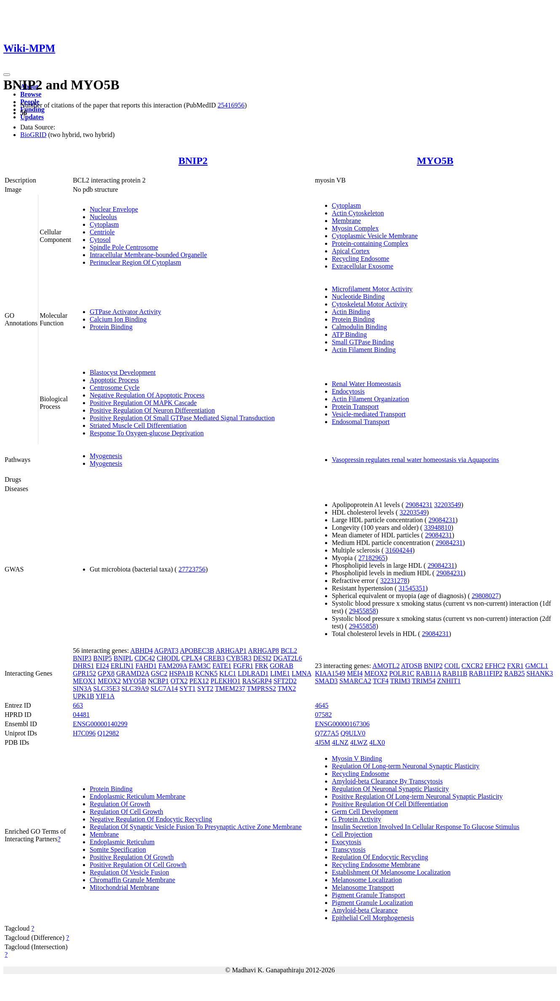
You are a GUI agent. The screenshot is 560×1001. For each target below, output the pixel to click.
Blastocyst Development (123, 372)
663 (78, 705)
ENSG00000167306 (342, 723)
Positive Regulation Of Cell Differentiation (390, 804)
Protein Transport (355, 406)
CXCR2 (472, 665)
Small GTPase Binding (363, 342)
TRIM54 (423, 680)
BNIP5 (102, 658)
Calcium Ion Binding (118, 319)
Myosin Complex (355, 228)
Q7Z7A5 (327, 733)
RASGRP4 (257, 680)
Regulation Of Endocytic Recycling (380, 857)
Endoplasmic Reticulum (122, 841)
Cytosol (100, 239)
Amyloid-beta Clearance (365, 910)
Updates (32, 117)
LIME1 (280, 673)
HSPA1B (181, 673)
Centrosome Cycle (115, 387)
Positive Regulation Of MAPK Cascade (143, 402)
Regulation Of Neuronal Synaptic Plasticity (390, 788)
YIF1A (105, 696)
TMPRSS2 (261, 688)
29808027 (485, 595)
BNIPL (123, 658)
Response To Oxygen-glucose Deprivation (147, 433)
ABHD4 (141, 650)
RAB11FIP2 (485, 673)
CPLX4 (191, 658)
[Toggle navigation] (6, 74)
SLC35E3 (106, 688)
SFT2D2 (284, 680)
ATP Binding (349, 334)
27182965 (371, 557)
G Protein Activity (356, 819)
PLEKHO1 (225, 680)
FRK (261, 665)
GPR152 (84, 673)
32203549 (447, 504)
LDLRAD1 (253, 673)
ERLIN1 (122, 665)
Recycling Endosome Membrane (376, 864)
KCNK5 (206, 673)
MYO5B (435, 160)
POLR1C (401, 673)
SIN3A (82, 688)
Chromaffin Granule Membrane (132, 879)
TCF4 (380, 680)
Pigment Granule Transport (368, 895)
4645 (321, 705)
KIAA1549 (330, 673)
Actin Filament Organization (370, 399)
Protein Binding (111, 326)
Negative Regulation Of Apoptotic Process (147, 395)
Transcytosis (348, 849)
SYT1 (187, 688)
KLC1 (227, 673)
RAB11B (455, 673)
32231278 (393, 580)
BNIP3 (82, 658)
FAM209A (172, 665)
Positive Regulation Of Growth (132, 857)
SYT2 (205, 688)
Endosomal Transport (360, 421)
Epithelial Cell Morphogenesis (373, 917)
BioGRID (33, 134)
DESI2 (262, 658)
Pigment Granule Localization (372, 902)
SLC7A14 (164, 688)
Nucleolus (103, 216)
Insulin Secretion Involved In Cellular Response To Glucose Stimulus (426, 826)
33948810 (437, 527)
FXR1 (515, 665)
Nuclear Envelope (114, 209)
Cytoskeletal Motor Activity (370, 304)
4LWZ (358, 742)
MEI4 (355, 673)
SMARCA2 (355, 680)
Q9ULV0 (353, 733)
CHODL (168, 658)
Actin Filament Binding (364, 349)
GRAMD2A (132, 673)
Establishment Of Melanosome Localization (391, 872)
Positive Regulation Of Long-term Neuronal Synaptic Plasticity (417, 796)
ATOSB (411, 665)
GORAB (281, 665)
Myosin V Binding (357, 758)
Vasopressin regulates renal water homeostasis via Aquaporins (415, 459)
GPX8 (106, 673)
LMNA (301, 673)
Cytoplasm (104, 224)
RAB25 (514, 673)
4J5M (322, 742)
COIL (452, 665)
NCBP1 (158, 680)
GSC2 (159, 673)
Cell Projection (352, 834)
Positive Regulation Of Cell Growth (138, 864)
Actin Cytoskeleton (358, 213)
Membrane (346, 220)
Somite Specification (118, 849)
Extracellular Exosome (362, 266)
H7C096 (84, 733)
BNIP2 (193, 160)
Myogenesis (106, 455)
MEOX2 (109, 680)
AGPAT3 (166, 650)
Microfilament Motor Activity (372, 289)
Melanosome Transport (363, 887)
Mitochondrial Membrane (124, 887)
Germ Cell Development (365, 811)
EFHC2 (495, 665)
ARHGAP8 (263, 650)
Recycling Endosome (360, 258)
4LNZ (340, 742)
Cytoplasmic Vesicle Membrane (375, 235)
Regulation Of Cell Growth (126, 811)
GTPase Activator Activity (125, 311)
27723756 (192, 569)
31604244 (398, 550)
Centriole (102, 232)
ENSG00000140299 (100, 723)
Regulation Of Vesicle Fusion (129, 872)
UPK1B (83, 696)
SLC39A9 (135, 688)
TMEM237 (230, 688)
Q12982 (108, 733)
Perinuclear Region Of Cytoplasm (135, 262)
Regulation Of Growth (120, 804)
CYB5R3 (239, 658)
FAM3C (200, 665)
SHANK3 (539, 673)
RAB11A (428, 673)
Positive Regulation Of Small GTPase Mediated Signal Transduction (182, 417)
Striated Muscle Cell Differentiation (138, 425)
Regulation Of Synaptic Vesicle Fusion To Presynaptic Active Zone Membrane (196, 826)
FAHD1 (146, 665)
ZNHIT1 (449, 680)
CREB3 (214, 658)
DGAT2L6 (287, 658)
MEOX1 (84, 680)
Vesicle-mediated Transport (369, 414)
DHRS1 (83, 665)
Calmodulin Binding (359, 326)
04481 (81, 714)
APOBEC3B (197, 650)
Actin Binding (351, 311)
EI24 (102, 665)
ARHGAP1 (231, 650)
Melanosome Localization (367, 879)
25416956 (231, 105)
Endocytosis (348, 391)
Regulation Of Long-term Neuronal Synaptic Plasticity (406, 766)
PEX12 (199, 680)
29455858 (362, 611)
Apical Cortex (351, 251)
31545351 (412, 588)
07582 (323, 714)
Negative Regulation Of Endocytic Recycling (151, 819)
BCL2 (289, 650)
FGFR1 (243, 665)
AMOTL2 (386, 665)
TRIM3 (400, 680)
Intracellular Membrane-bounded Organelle (148, 254)
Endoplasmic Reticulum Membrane (138, 796)
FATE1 (222, 665)
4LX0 (377, 742)
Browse (30, 94)
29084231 (418, 504)
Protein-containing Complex (370, 243)
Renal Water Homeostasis (366, 383)
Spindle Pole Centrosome (124, 247)
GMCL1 (536, 665)
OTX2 (179, 680)
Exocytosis (346, 841)
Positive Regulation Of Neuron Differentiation (152, 410)
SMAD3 (326, 680)
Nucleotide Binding (358, 296)
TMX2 (286, 688)
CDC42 (144, 658)
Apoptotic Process (114, 380)
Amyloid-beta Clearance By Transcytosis (387, 781)
